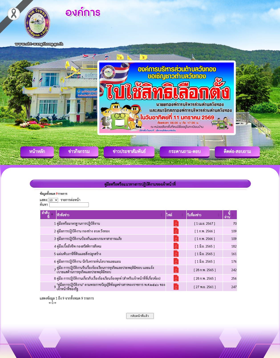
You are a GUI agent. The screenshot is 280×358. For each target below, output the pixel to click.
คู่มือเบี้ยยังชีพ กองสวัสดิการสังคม (79, 246)
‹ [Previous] (51, 302)
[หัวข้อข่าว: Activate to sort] (111, 214)
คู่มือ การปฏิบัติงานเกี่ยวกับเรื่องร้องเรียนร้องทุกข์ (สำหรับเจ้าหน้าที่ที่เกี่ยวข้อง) (108, 278)
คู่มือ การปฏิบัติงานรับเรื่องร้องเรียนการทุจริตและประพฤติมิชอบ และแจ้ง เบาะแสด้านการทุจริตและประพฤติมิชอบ (105, 269)
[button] (63, 215)
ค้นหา (44, 204)
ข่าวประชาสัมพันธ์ (129, 151)
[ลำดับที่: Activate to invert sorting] (48, 214)
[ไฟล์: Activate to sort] (176, 214)
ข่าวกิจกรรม (78, 151)
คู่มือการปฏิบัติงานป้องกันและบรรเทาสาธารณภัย (89, 238)
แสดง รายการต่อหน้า (60, 200)
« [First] (50, 302)
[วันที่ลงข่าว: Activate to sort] (205, 214)
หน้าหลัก (37, 151)
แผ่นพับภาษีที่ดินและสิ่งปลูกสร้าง (79, 254)
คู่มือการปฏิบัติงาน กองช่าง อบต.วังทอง (83, 231)
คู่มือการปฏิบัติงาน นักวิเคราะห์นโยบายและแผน (89, 261)
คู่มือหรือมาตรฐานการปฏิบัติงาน (78, 223)
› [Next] (54, 302)
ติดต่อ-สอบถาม (237, 151)
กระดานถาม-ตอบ (185, 151)
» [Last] (55, 302)
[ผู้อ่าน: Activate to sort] (230, 214)
